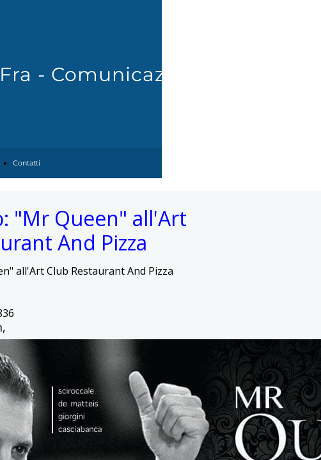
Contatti (26, 162)
